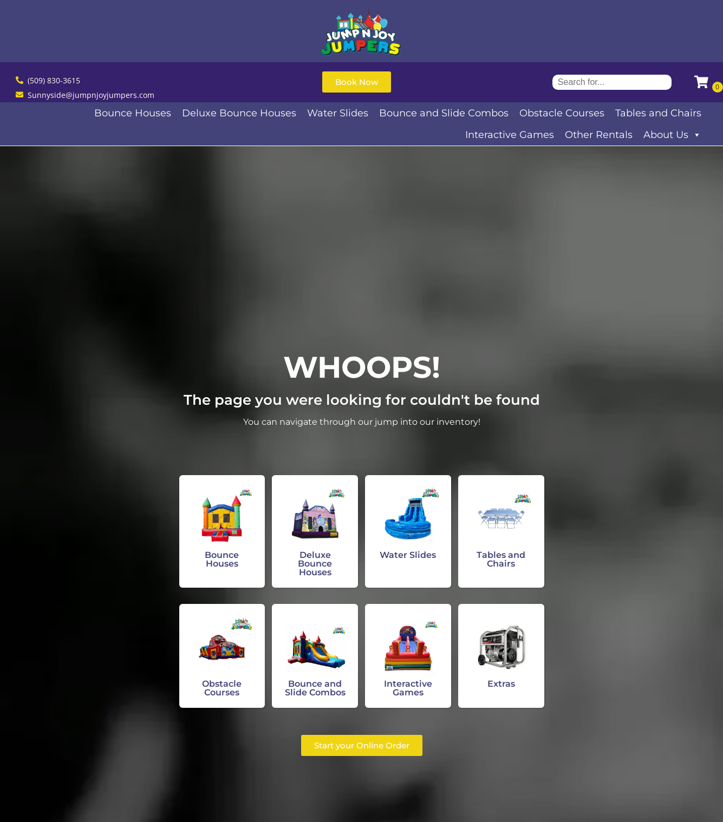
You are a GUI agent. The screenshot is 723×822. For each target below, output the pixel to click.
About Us (672, 135)
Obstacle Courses (561, 113)
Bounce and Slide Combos (444, 113)
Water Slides (337, 113)
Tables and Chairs (658, 113)
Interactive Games (509, 135)
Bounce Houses (132, 113)
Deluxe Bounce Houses (239, 113)
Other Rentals (599, 135)
